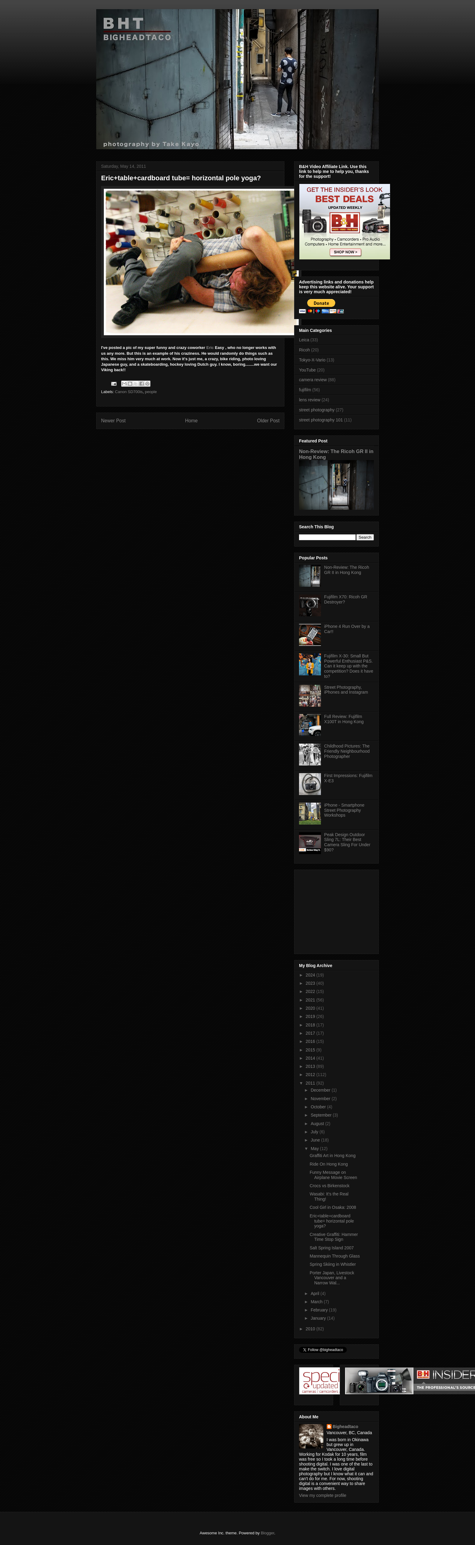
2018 (311, 1024)
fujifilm (305, 389)
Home (191, 420)
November (321, 1098)
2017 (311, 1033)
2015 (311, 1049)
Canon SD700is (129, 391)
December (321, 1090)
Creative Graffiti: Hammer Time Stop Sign (334, 1237)
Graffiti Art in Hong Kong (333, 1155)
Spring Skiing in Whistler (333, 1264)
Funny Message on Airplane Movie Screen (333, 1175)
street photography (317, 409)
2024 (311, 975)
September (321, 1115)
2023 (311, 983)
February (320, 1309)
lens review (309, 399)
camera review (313, 379)
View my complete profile (322, 1495)
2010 (311, 1328)
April (315, 1293)
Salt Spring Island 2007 (332, 1247)
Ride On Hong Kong (329, 1164)
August (318, 1123)
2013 (311, 1066)
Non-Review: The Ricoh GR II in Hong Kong (346, 570)
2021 (311, 1000)
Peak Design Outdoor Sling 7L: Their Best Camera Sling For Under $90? (347, 842)
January (319, 1318)
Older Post (268, 420)
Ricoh (304, 349)
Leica (304, 339)
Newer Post (113, 420)
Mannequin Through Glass (335, 1256)
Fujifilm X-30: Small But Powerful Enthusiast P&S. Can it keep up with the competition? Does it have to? (348, 666)
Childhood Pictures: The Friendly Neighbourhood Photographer (347, 751)
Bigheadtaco (345, 1426)
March (317, 1301)
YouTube (307, 370)
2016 (311, 1041)
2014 (311, 1058)
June (316, 1140)
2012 (311, 1074)
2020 (311, 1008)
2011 (311, 1083)
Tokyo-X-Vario (312, 359)
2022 (311, 991)
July (315, 1131)
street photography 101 (321, 419)
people (151, 391)
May (315, 1148)
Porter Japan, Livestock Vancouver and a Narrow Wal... (332, 1278)
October (319, 1106)
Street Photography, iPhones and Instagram (346, 690)
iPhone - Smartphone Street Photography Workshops (344, 810)
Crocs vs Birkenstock (330, 1185)
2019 (311, 1016)
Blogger (267, 1533)
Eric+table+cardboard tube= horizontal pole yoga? (332, 1221)
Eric (210, 347)
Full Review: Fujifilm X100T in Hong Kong (344, 719)
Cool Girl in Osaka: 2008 (333, 1207)
